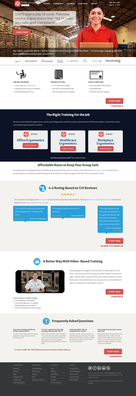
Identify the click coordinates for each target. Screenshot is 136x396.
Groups (94, 3)
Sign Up (111, 5)
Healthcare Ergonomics (68, 141)
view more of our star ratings (37, 203)
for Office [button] (25, 5)
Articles (15, 371)
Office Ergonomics (30, 140)
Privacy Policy (73, 368)
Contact (53, 380)
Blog (14, 374)
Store (34, 377)
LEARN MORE (117, 106)
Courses (71, 3)
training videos (31, 85)
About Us (16, 368)
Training (46, 3)
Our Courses (36, 371)
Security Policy (74, 377)
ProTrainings (110, 373)
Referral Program (19, 382)
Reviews (53, 377)
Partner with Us (56, 382)
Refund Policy (73, 380)
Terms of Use (73, 374)
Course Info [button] (58, 3)
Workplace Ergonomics (105, 141)
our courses (43, 199)
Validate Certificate (38, 380)
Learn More (83, 3)
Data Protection (74, 371)
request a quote (100, 170)
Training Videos (37, 368)
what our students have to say (100, 199)
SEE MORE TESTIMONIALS (112, 246)
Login (52, 368)
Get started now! (78, 158)
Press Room (17, 380)
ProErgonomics (30, 2)
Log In (118, 5)
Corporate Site (18, 377)
